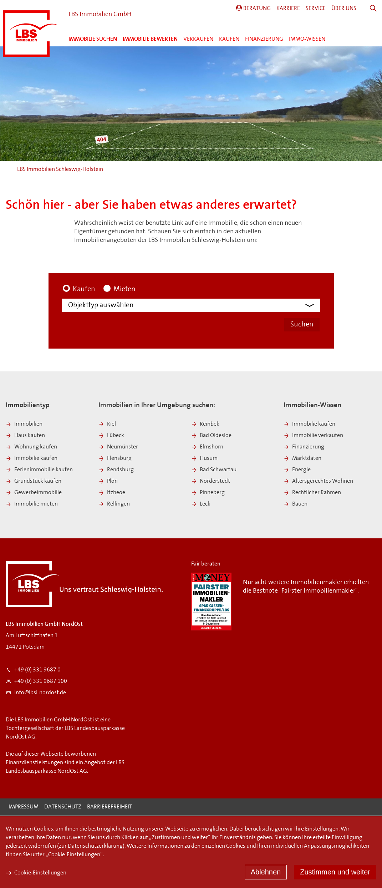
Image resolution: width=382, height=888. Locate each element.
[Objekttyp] (194, 305)
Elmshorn (207, 448)
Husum (204, 459)
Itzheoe (111, 493)
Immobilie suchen (92, 39)
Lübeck (111, 436)
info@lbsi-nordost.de (36, 693)
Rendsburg (116, 470)
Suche (373, 8)
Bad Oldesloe (211, 436)
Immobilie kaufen (31, 459)
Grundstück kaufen (33, 482)
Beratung (257, 8)
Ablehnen (266, 872)
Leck (200, 505)
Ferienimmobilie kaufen (39, 470)
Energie (297, 470)
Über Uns (343, 8)
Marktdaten (302, 459)
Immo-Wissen (307, 39)
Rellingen (114, 505)
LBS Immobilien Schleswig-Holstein (60, 169)
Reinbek (205, 425)
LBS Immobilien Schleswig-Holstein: (30, 33)
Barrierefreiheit (109, 808)
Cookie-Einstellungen (36, 873)
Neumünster (118, 448)
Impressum (24, 808)
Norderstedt (210, 482)
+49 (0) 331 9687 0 (33, 671)
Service (316, 8)
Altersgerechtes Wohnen (318, 482)
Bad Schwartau (213, 470)
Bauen (295, 505)
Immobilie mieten (32, 505)
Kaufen (229, 39)
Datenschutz (62, 808)
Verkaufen (198, 39)
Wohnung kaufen (31, 448)
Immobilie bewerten (150, 39)
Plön (108, 482)
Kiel (107, 425)
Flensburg (115, 459)
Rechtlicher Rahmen (312, 493)
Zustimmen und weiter (335, 872)
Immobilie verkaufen (313, 436)
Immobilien (24, 425)
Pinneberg (208, 493)
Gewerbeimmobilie (34, 493)
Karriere (288, 8)
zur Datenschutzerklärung (91, 846)
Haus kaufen (25, 436)
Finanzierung (264, 39)
